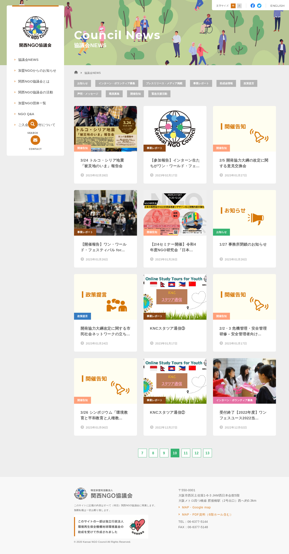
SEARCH (32, 133)
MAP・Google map (196, 507)
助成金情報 (226, 83)
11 (186, 453)
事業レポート (201, 83)
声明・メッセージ (87, 93)
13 (207, 453)
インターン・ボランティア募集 (117, 83)
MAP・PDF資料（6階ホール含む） (207, 514)
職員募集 (114, 93)
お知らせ (82, 83)
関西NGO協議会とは (34, 81)
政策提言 (249, 83)
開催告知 (135, 93)
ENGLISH (277, 5)
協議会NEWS (28, 59)
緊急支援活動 (159, 93)
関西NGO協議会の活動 (35, 92)
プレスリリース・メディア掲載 (164, 83)
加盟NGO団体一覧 (32, 103)
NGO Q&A (26, 114)
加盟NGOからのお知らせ (37, 70)
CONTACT (35, 149)
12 (197, 453)
